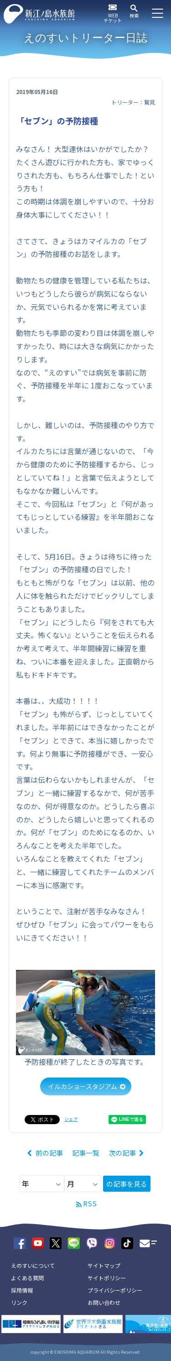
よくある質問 (27, 1278)
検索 (134, 15)
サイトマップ (104, 1265)
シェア (71, 1118)
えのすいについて (33, 1265)
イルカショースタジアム (82, 1086)
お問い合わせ (104, 1302)
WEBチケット (113, 18)
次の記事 (122, 1152)
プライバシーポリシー (115, 1290)
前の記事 (49, 1152)
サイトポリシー (107, 1278)
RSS (90, 1203)
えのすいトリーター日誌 (85, 37)
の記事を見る (126, 1183)
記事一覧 (85, 1152)
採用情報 (22, 1290)
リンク (19, 1302)
